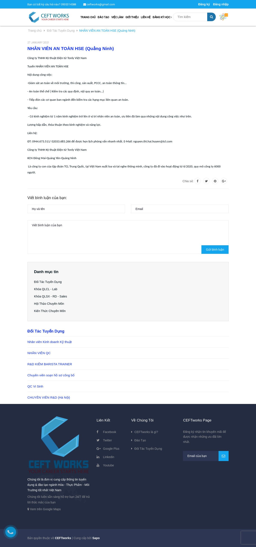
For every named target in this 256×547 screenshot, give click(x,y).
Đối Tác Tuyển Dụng (48, 282)
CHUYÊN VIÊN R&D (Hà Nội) (48, 397)
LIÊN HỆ (145, 17)
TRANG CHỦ (87, 17)
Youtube (108, 465)
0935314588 (68, 4)
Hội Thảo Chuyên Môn (49, 303)
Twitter (107, 440)
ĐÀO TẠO (103, 17)
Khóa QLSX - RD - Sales (50, 296)
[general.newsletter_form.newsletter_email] (206, 456)
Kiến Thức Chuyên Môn (49, 311)
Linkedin (108, 457)
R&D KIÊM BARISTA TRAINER (49, 364)
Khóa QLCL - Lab (45, 289)
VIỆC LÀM (117, 17)
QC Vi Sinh (35, 386)
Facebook (109, 432)
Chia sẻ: (188, 181)
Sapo (96, 538)
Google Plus (111, 448)
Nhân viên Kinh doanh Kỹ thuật (49, 342)
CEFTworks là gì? (146, 432)
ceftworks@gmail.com (99, 4)
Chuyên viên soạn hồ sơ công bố (50, 375)
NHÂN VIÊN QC (39, 353)
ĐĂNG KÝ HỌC (162, 17)
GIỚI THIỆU (132, 17)
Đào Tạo (140, 440)
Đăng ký (204, 4)
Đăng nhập (221, 4)
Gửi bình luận (215, 249)
